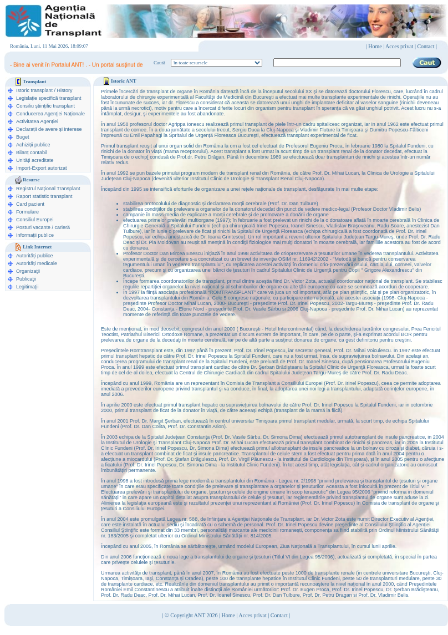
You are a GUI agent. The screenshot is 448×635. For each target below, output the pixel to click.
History (65, 90)
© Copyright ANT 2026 (192, 615)
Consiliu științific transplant (45, 106)
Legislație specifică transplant (49, 98)
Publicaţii (26, 279)
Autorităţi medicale (36, 263)
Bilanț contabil (31, 152)
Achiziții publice (33, 145)
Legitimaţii (27, 286)
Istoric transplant (34, 90)
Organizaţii (28, 271)
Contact (279, 615)
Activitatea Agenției (37, 121)
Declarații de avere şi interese (49, 129)
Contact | (427, 46)
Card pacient (30, 204)
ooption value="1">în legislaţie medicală (216, 63)
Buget (22, 137)
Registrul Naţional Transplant (48, 188)
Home (374, 46)
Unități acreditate (35, 160)
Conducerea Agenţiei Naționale (50, 113)
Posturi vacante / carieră (43, 227)
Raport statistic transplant (44, 196)
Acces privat (399, 46)
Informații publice (35, 235)
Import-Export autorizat (41, 168)
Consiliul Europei (35, 219)
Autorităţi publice (34, 255)
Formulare (27, 212)
